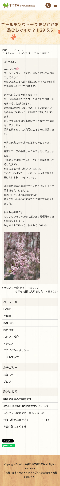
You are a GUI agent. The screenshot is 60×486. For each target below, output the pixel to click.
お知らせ (8, 375)
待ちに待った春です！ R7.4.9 (26, 419)
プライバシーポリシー (16, 350)
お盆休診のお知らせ (14, 426)
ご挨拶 (7, 316)
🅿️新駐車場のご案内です (17, 399)
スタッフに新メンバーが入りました (23, 413)
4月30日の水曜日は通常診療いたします (26, 406)
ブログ (16, 50)
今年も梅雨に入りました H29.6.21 (35, 291)
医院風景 (8, 330)
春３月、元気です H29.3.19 (21, 287)
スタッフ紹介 (11, 336)
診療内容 (8, 323)
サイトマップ (11, 357)
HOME (4, 50)
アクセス (8, 343)
